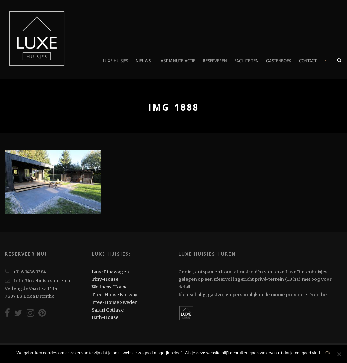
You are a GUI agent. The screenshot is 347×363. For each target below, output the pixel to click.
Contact (308, 61)
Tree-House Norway (114, 294)
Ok (328, 353)
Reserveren (215, 61)
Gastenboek (278, 61)
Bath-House (105, 317)
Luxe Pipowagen (110, 272)
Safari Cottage (108, 310)
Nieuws (143, 61)
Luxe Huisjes (115, 61)
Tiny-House (105, 279)
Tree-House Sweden (115, 302)
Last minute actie (176, 61)
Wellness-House (109, 287)
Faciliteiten (246, 61)
